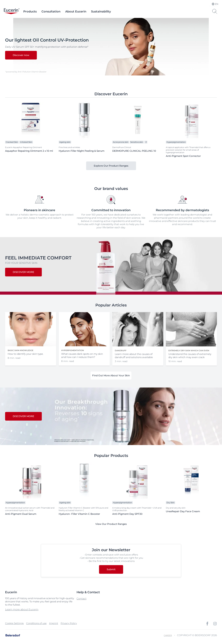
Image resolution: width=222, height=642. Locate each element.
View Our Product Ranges (111, 523)
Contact (81, 598)
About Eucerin (75, 11)
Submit (111, 569)
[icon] (207, 624)
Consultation (50, 11)
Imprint (53, 623)
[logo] (11, 11)
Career (168, 635)
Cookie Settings (14, 623)
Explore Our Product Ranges (111, 165)
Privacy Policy (69, 623)
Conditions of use (36, 623)
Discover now (21, 55)
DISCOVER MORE (23, 272)
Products (30, 11)
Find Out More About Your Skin (111, 375)
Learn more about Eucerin (21, 609)
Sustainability (101, 11)
